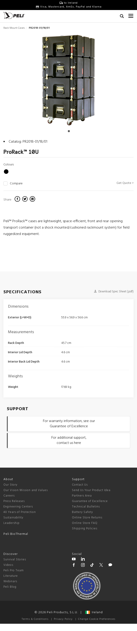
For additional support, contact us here (68, 440)
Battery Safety (82, 512)
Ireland (94, 612)
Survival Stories (14, 559)
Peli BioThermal (15, 534)
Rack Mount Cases (14, 28)
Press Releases (14, 501)
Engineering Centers (18, 506)
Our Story (10, 484)
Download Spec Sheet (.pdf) (114, 291)
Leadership (11, 523)
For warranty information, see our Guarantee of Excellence (69, 423)
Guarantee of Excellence (90, 501)
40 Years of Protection (19, 512)
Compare (16, 183)
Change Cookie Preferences (96, 619)
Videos (8, 565)
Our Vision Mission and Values (25, 490)
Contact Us (80, 484)
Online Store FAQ (84, 523)
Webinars (10, 581)
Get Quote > (125, 183)
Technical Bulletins (86, 506)
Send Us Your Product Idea (91, 490)
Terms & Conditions (35, 619)
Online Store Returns (87, 517)
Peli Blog (9, 587)
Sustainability (13, 517)
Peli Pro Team (13, 570)
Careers (9, 495)
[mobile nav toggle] (131, 15)
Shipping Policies (84, 528)
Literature (10, 576)
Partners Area (82, 495)
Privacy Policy (63, 619)
